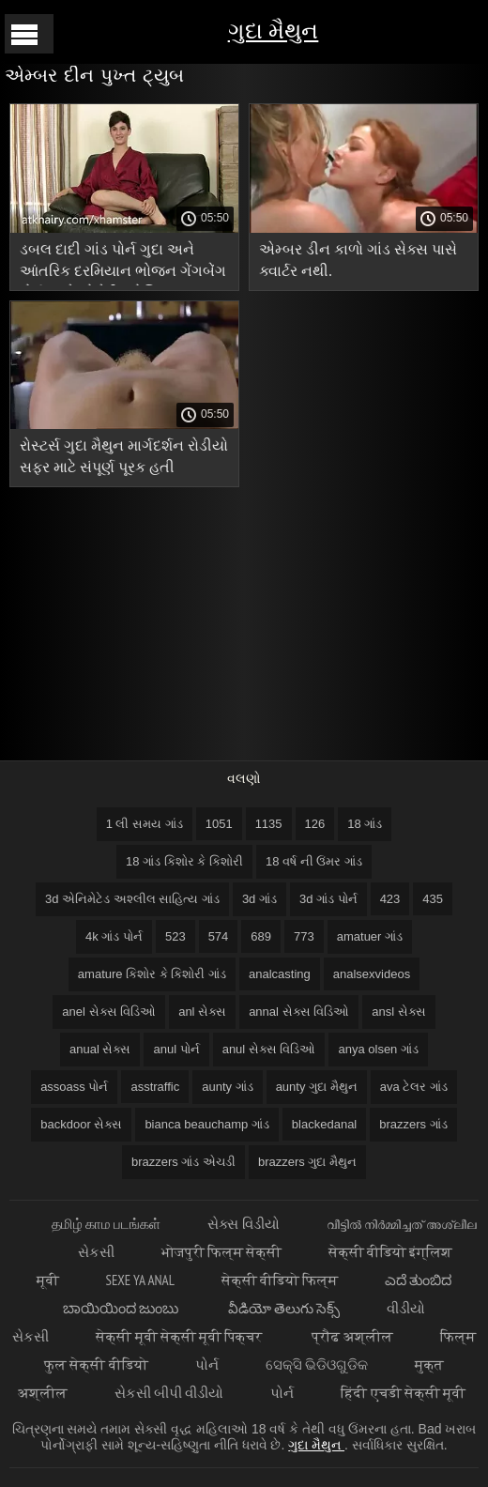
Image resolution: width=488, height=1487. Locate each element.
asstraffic (154, 1087)
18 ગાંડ (364, 824)
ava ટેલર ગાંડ (414, 1087)
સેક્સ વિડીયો (243, 1224)
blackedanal (324, 1124)
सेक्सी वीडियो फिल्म (279, 1280)
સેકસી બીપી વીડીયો (168, 1393)
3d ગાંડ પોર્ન (328, 899)
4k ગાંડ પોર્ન (114, 936)
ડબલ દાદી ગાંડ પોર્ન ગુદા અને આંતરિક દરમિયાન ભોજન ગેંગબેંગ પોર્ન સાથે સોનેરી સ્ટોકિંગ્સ (123, 263)
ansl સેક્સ (398, 1011)
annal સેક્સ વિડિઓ (299, 1011)
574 (218, 936)
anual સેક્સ (99, 1049)
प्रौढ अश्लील (352, 1336)
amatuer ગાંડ (370, 936)
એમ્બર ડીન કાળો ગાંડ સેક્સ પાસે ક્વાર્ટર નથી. (358, 260)
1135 (268, 824)
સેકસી (96, 1252)
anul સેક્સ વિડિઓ (269, 1049)
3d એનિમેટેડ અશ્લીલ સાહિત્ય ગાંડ (132, 899)
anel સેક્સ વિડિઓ (109, 1011)
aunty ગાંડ (227, 1087)
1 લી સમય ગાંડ (144, 824)
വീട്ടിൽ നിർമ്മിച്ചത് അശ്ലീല (402, 1224)
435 (432, 899)
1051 (219, 824)
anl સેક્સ (202, 1011)
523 (175, 936)
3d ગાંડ (259, 899)
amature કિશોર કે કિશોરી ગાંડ (152, 974)
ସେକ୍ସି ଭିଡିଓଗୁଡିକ (317, 1364)
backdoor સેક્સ (81, 1124)
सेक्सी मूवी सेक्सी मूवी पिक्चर (180, 1336)
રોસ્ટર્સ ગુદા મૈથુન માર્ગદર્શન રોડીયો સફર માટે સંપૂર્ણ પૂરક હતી (124, 456)
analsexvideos (371, 974)
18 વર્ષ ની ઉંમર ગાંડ (314, 861)
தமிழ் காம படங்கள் (106, 1224)
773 (304, 936)
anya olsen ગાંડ (378, 1049)
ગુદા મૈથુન (273, 30)
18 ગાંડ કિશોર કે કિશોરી (184, 861)
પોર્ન (207, 1364)
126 (315, 824)
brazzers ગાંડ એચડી (183, 1162)
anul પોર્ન (176, 1049)
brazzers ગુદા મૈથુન (307, 1162)
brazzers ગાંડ (413, 1124)
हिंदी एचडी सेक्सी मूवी (403, 1393)
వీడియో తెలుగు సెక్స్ (284, 1308)
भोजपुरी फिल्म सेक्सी (221, 1252)
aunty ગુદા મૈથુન (317, 1087)
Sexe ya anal (140, 1280)
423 (390, 899)
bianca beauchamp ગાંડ (206, 1124)
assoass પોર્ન (74, 1087)
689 (261, 936)
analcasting (280, 974)
